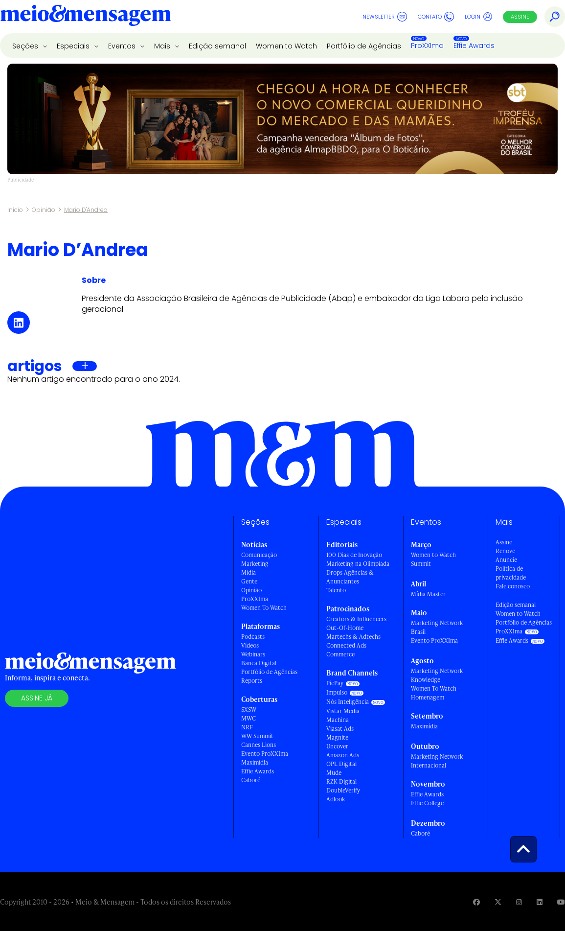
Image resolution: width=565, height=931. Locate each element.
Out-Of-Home (344, 628)
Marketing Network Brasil (437, 627)
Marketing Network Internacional (437, 760)
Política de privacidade (511, 573)
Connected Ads (346, 645)
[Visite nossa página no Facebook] (476, 902)
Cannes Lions (258, 745)
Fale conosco (513, 586)
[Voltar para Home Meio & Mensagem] (85, 16)
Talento (336, 590)
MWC (248, 718)
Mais (163, 46)
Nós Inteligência (347, 702)
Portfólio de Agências (364, 46)
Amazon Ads (342, 755)
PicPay (334, 683)
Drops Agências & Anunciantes (350, 576)
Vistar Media (343, 711)
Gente (249, 581)
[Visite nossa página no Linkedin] (539, 902)
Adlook (335, 799)
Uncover (337, 746)
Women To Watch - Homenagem (435, 692)
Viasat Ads (340, 728)
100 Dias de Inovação (354, 555)
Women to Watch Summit (433, 559)
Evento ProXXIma (264, 753)
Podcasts (253, 636)
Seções (26, 46)
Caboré (250, 780)
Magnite (337, 737)
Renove (505, 551)
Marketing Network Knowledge (437, 675)
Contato (436, 17)
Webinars (253, 654)
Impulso (336, 692)
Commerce (340, 654)
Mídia (248, 572)
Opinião (43, 210)
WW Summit (257, 736)
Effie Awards (474, 45)
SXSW (248, 709)
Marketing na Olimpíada (357, 563)
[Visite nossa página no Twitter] (498, 902)
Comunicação (259, 555)
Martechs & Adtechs (353, 636)
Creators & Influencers (356, 619)
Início (15, 210)
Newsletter (384, 17)
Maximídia (254, 762)
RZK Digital (341, 781)
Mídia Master (428, 594)
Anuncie (506, 560)
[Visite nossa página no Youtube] (561, 902)
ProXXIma (427, 45)
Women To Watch (264, 608)
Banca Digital (258, 663)
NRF (247, 727)
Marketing (255, 563)
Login (479, 17)
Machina (337, 720)
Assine (520, 17)
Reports (251, 680)
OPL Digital (341, 764)
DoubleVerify (343, 790)
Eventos (122, 46)
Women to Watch (286, 46)
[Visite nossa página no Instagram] (519, 902)
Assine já (36, 698)
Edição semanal (217, 46)
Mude (333, 772)
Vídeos (250, 645)
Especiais (74, 46)
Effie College (427, 803)
